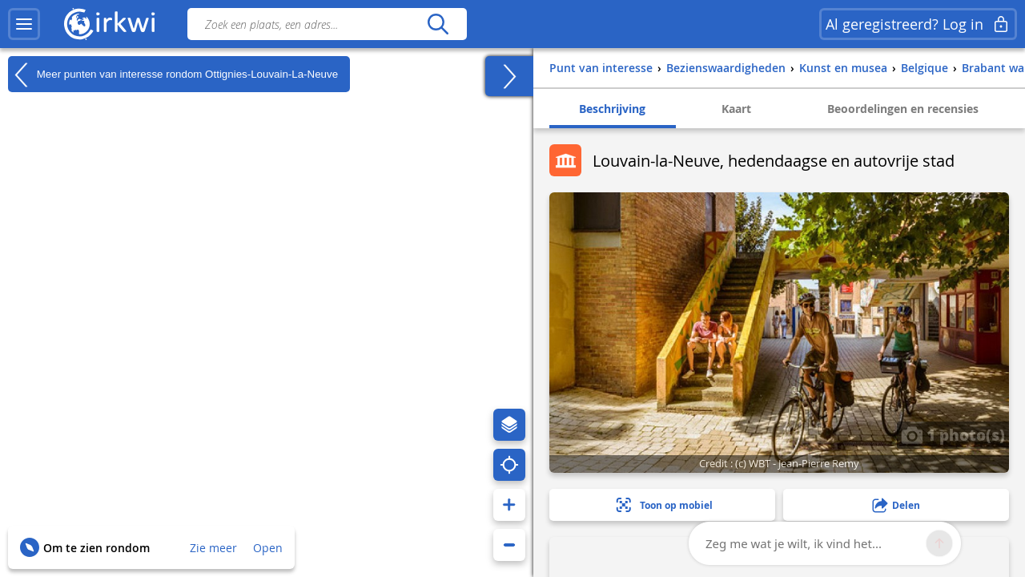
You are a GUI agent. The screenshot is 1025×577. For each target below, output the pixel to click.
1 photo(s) (953, 434)
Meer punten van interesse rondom (173, 74)
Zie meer (213, 547)
